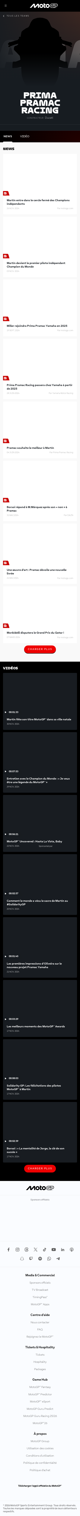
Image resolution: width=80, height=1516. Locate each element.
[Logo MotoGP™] (44, 5)
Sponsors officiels (40, 1282)
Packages (40, 1369)
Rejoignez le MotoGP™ (40, 1336)
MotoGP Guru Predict (40, 1409)
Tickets (40, 1354)
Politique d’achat (40, 1470)
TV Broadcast (40, 1290)
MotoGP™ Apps (40, 1304)
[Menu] (5, 6)
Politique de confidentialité (40, 1462)
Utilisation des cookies (40, 1448)
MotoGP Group (40, 1441)
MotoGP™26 (40, 1423)
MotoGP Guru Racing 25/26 (40, 1416)
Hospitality (40, 1362)
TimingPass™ (40, 1297)
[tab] (7, 136)
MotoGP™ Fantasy (40, 1387)
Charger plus (40, 650)
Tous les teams (16, 16)
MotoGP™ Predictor (40, 1394)
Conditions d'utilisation (40, 1455)
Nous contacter (40, 1322)
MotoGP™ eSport (40, 1401)
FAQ (40, 1329)
